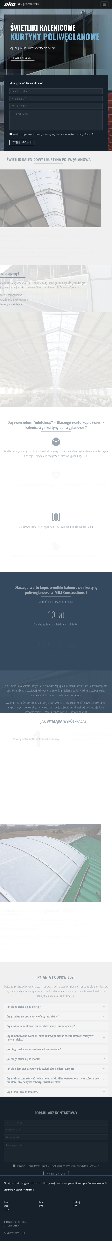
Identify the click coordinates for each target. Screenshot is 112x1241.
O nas (40, 1205)
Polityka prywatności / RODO (14, 1232)
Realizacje (77, 1202)
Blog (75, 1205)
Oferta (40, 1202)
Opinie (6, 1205)
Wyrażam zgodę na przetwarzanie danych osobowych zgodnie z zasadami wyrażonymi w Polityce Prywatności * (54, 134)
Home (6, 1202)
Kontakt (6, 1209)
